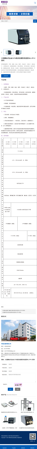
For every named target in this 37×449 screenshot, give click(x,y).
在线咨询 (6, 75)
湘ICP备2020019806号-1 (14, 435)
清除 (18, 389)
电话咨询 (4, 447)
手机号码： (5, 367)
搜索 (35, 21)
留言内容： (5, 374)
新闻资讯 (23, 447)
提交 (10, 389)
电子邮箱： (5, 371)
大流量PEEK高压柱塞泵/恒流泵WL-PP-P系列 (11, 312)
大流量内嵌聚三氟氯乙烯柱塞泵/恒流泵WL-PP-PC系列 (13, 310)
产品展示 (14, 447)
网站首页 (32, 447)
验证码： (5, 384)
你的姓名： (5, 364)
